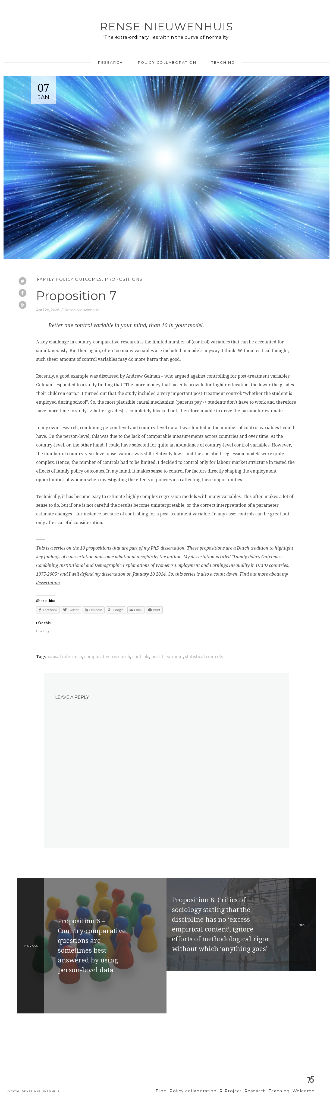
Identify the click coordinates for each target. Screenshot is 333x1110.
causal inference (65, 656)
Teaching (223, 62)
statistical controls (204, 656)
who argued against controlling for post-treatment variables (227, 376)
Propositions (123, 279)
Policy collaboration (167, 62)
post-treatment (167, 656)
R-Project (238, 1091)
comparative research (107, 656)
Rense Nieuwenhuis (166, 26)
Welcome (305, 1091)
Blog (176, 1091)
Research (110, 62)
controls (140, 656)
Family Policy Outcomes (69, 279)
